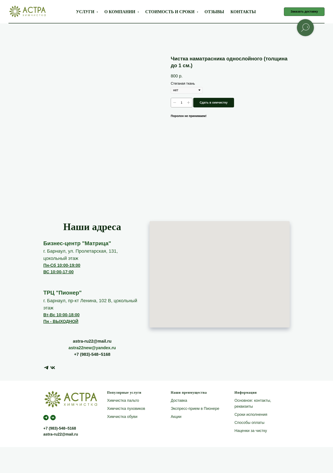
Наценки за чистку (250, 431)
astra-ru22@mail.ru (92, 341)
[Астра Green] (53, 417)
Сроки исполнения (250, 414)
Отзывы (214, 11)
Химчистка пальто (123, 400)
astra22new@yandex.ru (92, 347)
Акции (176, 417)
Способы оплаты (249, 422)
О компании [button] (120, 11)
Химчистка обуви (122, 417)
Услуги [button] (85, 11)
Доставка (179, 400)
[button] (304, 11)
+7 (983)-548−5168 (92, 354)
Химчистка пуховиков (126, 408)
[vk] (52, 367)
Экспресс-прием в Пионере (195, 408)
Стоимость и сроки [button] (170, 11)
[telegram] (46, 367)
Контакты (243, 11)
